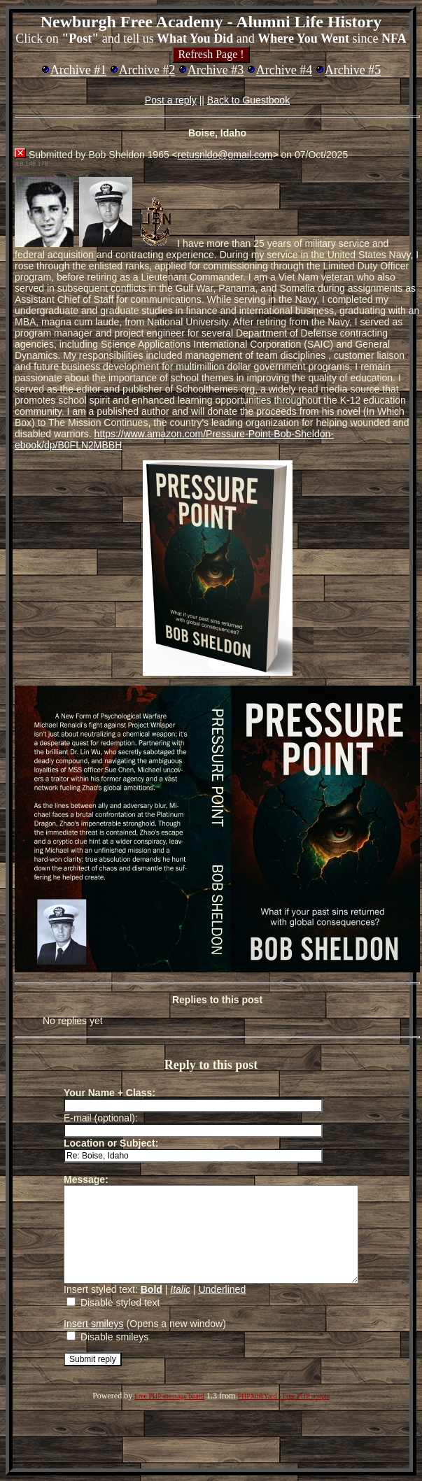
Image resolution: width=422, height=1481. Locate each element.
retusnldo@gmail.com (225, 154)
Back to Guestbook (248, 100)
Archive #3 (211, 70)
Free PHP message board (169, 1415)
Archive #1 (73, 70)
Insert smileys (76, 1342)
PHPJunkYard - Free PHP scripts (283, 1415)
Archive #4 (279, 70)
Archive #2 (142, 70)
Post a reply (171, 100)
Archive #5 (348, 70)
